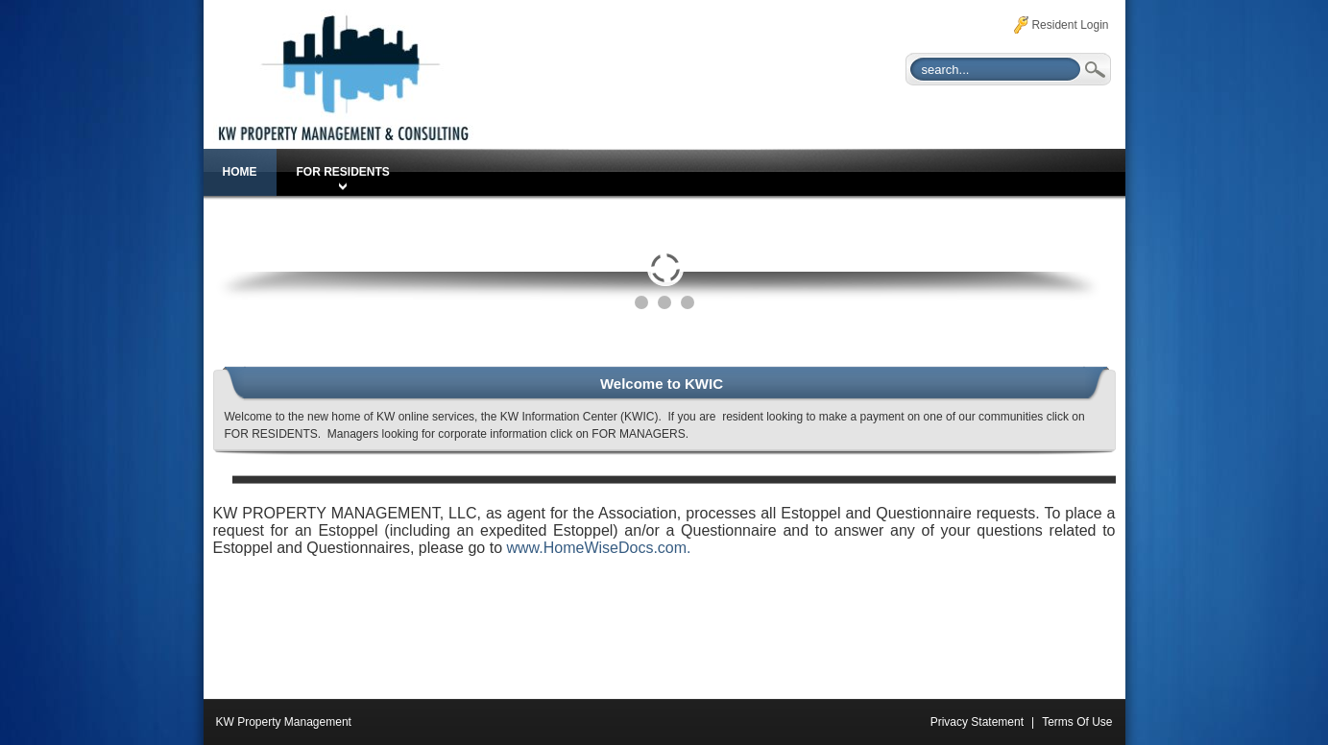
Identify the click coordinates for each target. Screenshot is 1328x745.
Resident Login (1069, 25)
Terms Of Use (1077, 722)
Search (1093, 69)
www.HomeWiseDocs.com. (598, 548)
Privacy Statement (977, 722)
